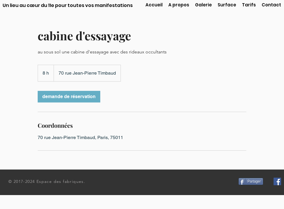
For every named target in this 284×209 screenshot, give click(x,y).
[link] (69, 96)
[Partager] (251, 181)
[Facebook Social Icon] (277, 181)
